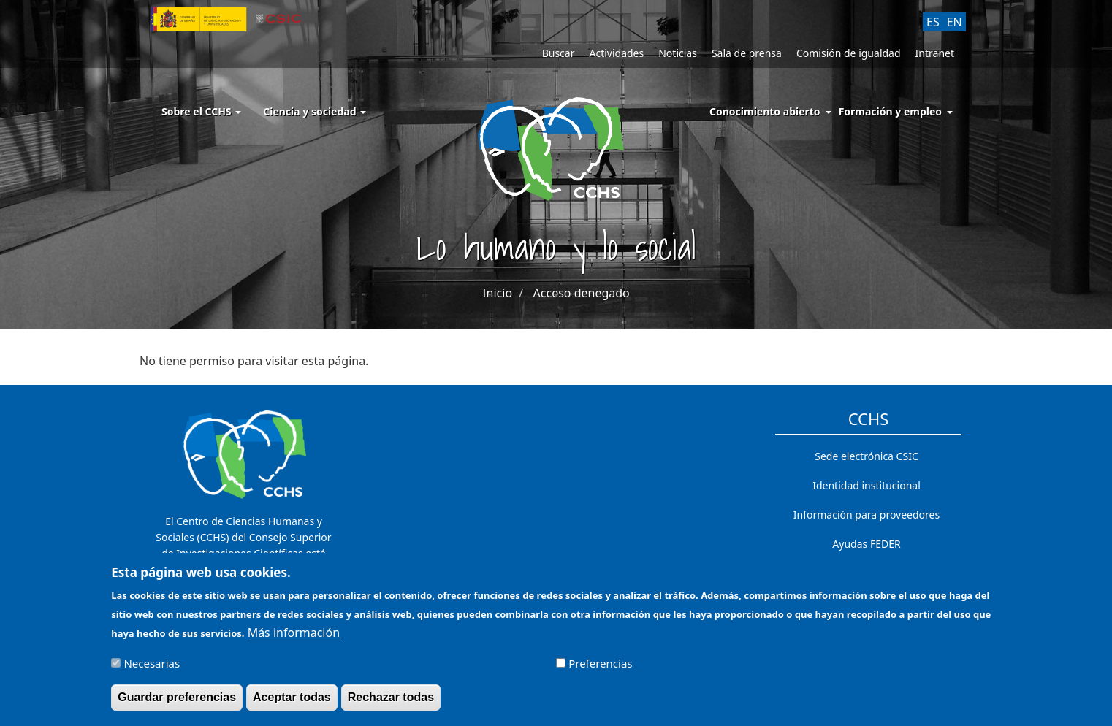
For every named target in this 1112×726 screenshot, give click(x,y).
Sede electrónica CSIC (866, 456)
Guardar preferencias (177, 701)
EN (954, 22)
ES (933, 22)
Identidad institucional (866, 485)
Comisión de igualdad (848, 53)
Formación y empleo (890, 111)
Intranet (934, 53)
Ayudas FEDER (866, 544)
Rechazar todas (391, 701)
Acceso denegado (581, 293)
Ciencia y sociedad (314, 111)
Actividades (616, 53)
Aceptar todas (292, 701)
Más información (294, 637)
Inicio (497, 293)
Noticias (677, 53)
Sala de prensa (747, 53)
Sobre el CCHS (201, 111)
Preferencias (600, 667)
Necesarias (151, 667)
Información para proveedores (866, 514)
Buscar (558, 53)
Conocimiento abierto (764, 111)
